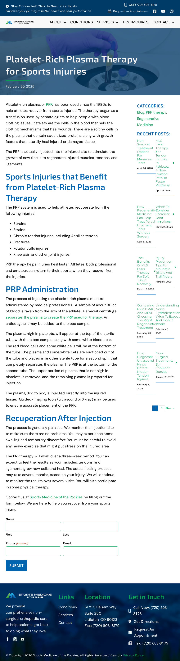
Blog (140, 112)
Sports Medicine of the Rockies (56, 497)
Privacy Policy (133, 655)
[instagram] (15, 639)
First (9, 534)
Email (67, 543)
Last (66, 534)
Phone (17, 543)
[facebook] (7, 639)
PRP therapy (156, 112)
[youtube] (22, 639)
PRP (49, 104)
